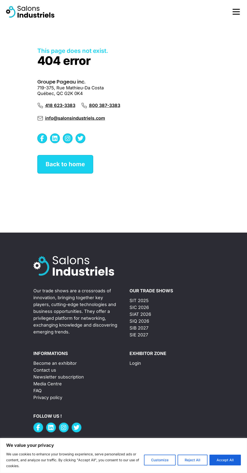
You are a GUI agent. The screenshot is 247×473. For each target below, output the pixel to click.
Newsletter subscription (58, 376)
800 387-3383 (104, 105)
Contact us (44, 370)
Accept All (225, 460)
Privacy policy (47, 397)
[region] (123, 455)
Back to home (65, 164)
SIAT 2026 (140, 314)
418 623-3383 (60, 105)
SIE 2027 (139, 334)
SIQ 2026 (139, 321)
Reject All (192, 460)
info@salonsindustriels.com (75, 118)
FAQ (37, 390)
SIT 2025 (139, 300)
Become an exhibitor (55, 363)
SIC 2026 (139, 307)
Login (135, 363)
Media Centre (47, 383)
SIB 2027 (139, 328)
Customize (160, 460)
